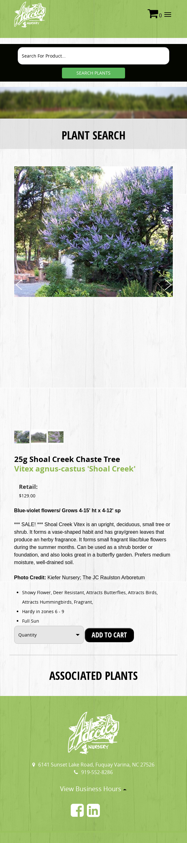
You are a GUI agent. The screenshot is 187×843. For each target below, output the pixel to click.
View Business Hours (93, 789)
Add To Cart (109, 635)
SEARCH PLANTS (93, 73)
